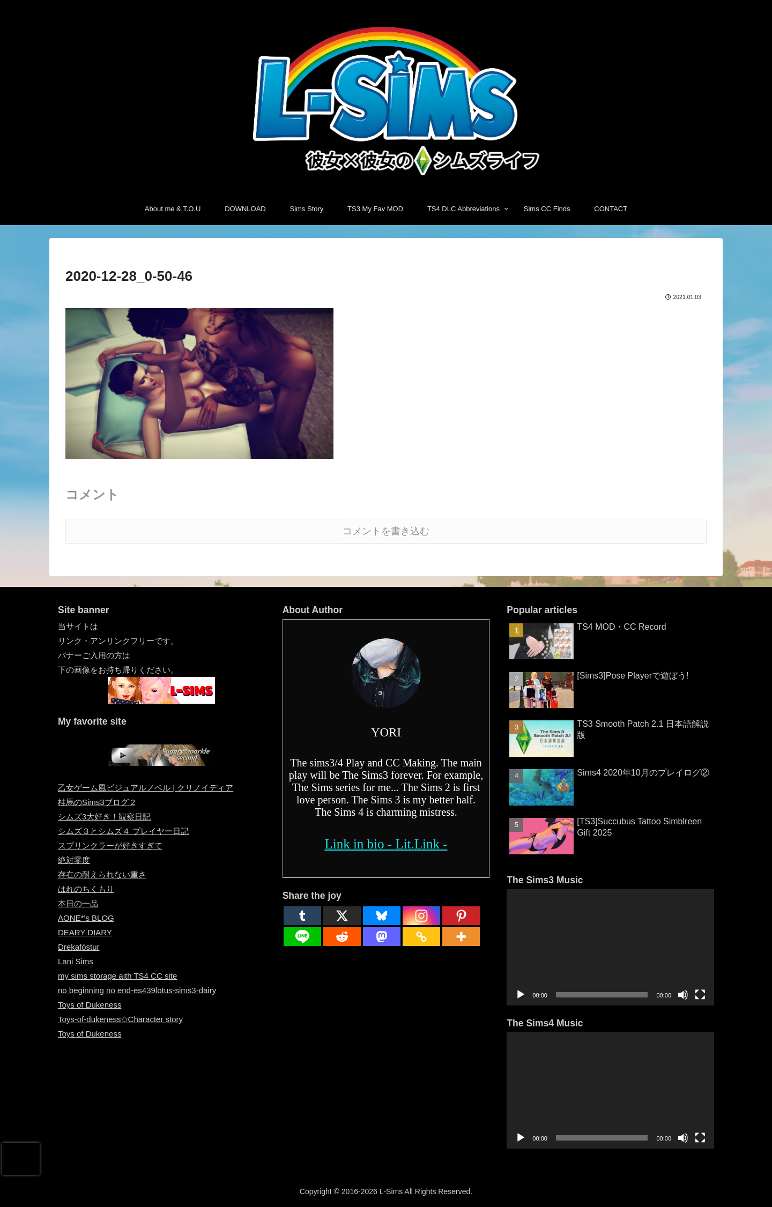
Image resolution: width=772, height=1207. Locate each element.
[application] (610, 947)
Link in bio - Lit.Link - (385, 844)
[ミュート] (683, 994)
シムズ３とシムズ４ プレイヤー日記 (123, 831)
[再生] (520, 994)
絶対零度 (74, 860)
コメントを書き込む (386, 531)
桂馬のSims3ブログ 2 (96, 802)
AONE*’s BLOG (86, 917)
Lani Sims (75, 961)
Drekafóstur (79, 946)
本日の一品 (78, 903)
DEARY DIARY (85, 932)
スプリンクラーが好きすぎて (110, 845)
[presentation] (21, 1159)
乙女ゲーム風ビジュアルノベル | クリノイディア (145, 787)
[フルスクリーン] (700, 994)
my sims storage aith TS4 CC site (117, 975)
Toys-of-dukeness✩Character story (120, 1019)
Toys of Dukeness (89, 1004)
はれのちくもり (86, 888)
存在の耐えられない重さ (102, 874)
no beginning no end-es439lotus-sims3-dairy (137, 990)
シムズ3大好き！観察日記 (104, 816)
